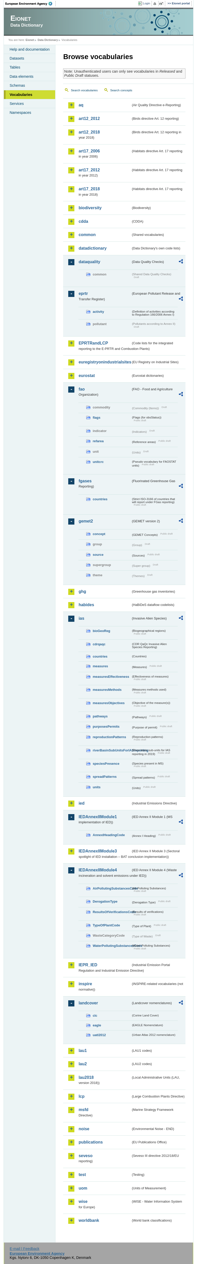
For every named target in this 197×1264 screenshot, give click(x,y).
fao (81, 389)
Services (16, 104)
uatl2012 (99, 1035)
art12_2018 (89, 132)
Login (146, 3)
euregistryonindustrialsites (104, 362)
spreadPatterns (104, 777)
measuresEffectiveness (111, 677)
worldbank (88, 1220)
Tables (14, 67)
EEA (30, 3)
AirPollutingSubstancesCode (112, 888)
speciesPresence (106, 764)
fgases (85, 481)
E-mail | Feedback (25, 1249)
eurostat (86, 375)
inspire (85, 984)
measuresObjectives (109, 703)
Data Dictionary (48, 39)
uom (82, 1188)
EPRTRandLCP (93, 343)
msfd (83, 1109)
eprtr (83, 293)
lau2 (82, 1064)
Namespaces (20, 112)
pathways (100, 716)
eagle (97, 1025)
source (98, 555)
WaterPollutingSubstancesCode (112, 946)
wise (82, 1201)
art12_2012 (89, 118)
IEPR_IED (87, 965)
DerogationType (105, 901)
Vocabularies (20, 95)
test (82, 1174)
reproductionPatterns (109, 737)
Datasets (16, 58)
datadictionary (92, 248)
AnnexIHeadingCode (109, 835)
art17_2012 (89, 170)
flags (96, 417)
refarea (98, 441)
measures (100, 666)
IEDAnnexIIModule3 (97, 851)
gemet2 (85, 521)
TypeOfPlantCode (106, 925)
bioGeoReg (101, 631)
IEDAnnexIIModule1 (97, 817)
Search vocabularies (84, 90)
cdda (83, 221)
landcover (88, 1003)
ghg (82, 591)
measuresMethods (107, 690)
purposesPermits (106, 726)
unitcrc (98, 462)
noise (83, 1129)
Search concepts (121, 90)
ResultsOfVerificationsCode (112, 912)
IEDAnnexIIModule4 (97, 870)
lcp (81, 1096)
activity (98, 312)
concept (99, 534)
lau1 (82, 1050)
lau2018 (86, 1077)
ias (81, 618)
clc (95, 1015)
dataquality (89, 262)
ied (81, 803)
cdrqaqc (99, 644)
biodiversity (90, 208)
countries (100, 499)
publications (90, 1142)
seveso (85, 1156)
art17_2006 (89, 151)
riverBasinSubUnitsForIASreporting (112, 750)
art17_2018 (89, 189)
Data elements (21, 76)
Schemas (17, 85)
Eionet (30, 39)
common (87, 234)
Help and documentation (29, 49)
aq (80, 105)
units (97, 787)
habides (86, 605)
